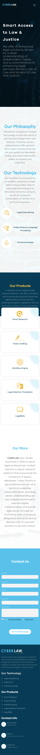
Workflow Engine (9, 705)
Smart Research (9, 697)
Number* (5, 582)
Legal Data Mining (10, 678)
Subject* (5, 599)
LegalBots (6, 712)
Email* (4, 590)
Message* (5, 607)
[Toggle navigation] (34, 5)
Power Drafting (8, 701)
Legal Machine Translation (13, 708)
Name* (4, 573)
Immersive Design (9, 686)
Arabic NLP (7, 682)
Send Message (20, 632)
